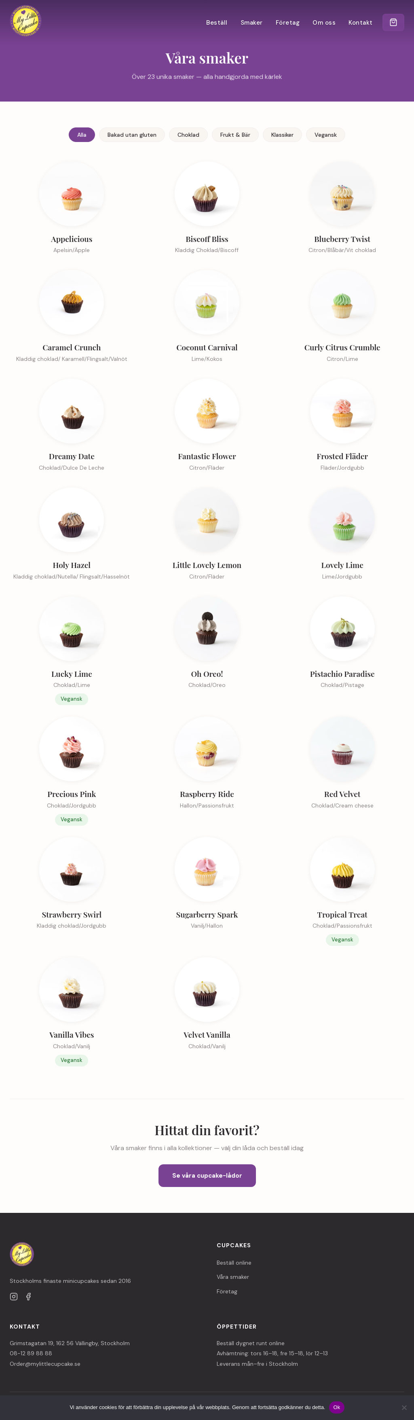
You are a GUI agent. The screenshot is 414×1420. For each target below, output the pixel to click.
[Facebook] (28, 1298)
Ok (336, 1407)
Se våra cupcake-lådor (207, 1176)
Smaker (251, 23)
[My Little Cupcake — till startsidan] (26, 22)
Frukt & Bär (235, 134)
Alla (82, 134)
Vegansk (326, 134)
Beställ (216, 23)
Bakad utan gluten (132, 134)
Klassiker (282, 134)
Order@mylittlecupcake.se (45, 1363)
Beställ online (234, 1262)
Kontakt (360, 23)
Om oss (323, 23)
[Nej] (404, 1407)
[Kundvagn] (393, 23)
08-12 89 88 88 (31, 1353)
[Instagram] (14, 1298)
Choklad (188, 134)
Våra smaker (233, 1276)
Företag (287, 23)
